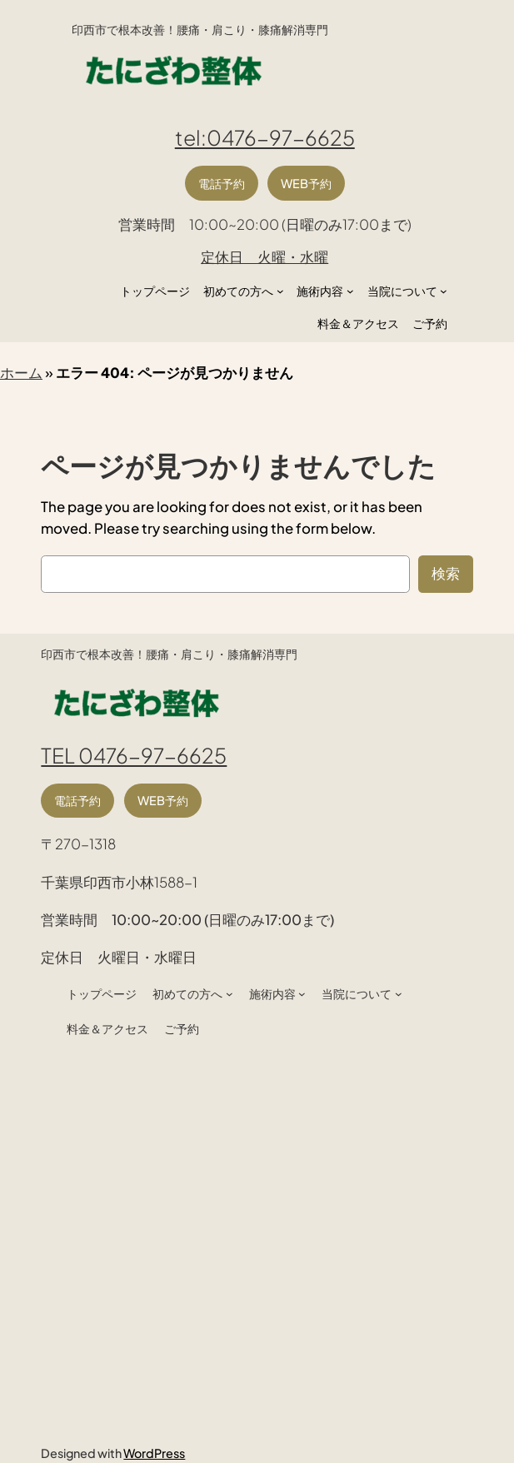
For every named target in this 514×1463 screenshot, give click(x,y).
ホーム (21, 372)
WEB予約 (306, 183)
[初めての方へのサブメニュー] (280, 291)
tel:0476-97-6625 (265, 137)
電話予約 (221, 183)
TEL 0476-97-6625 (134, 755)
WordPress (154, 1453)
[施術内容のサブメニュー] (350, 291)
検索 (446, 573)
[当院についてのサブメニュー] (443, 291)
